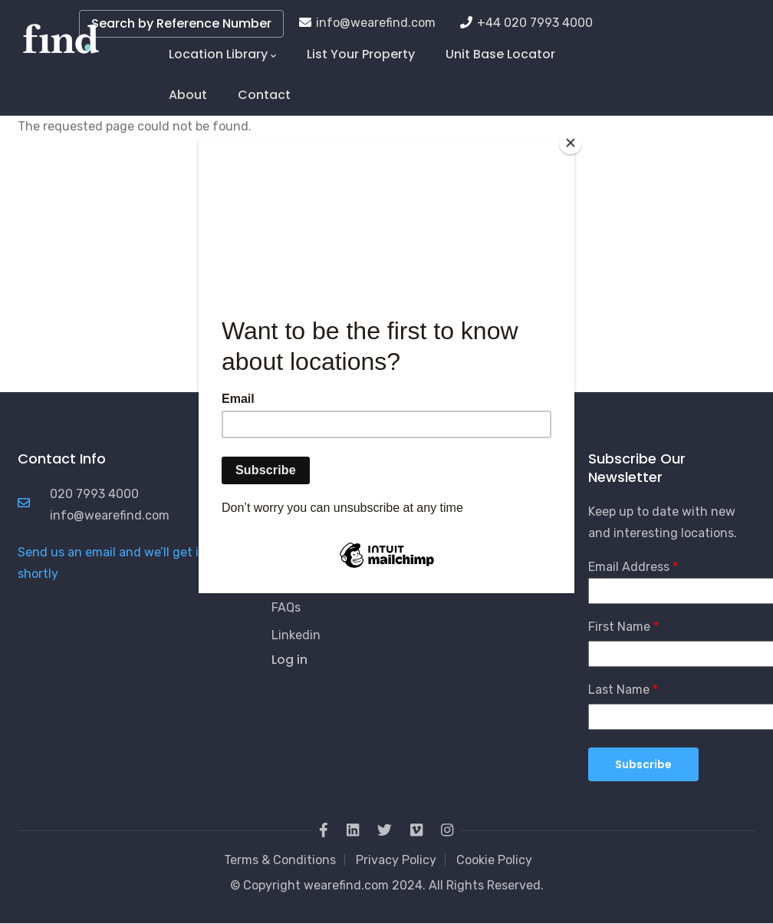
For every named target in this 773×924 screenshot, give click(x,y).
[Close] (570, 142)
